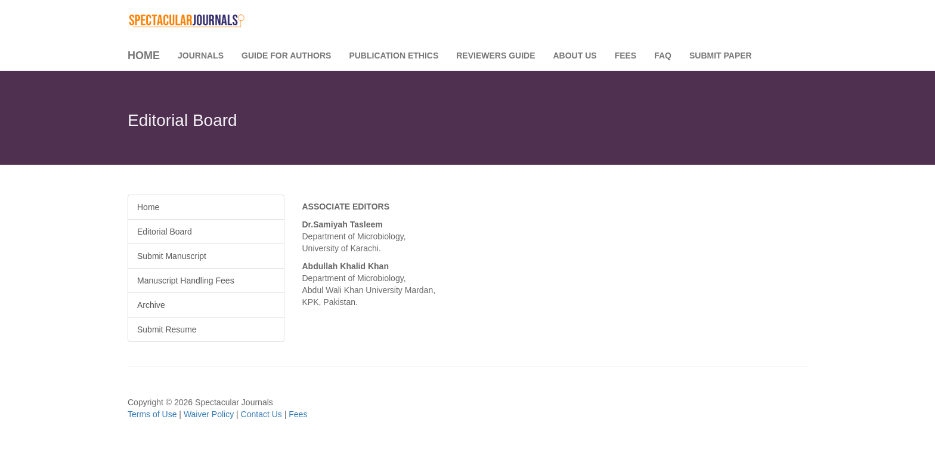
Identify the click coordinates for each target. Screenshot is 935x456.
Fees (626, 55)
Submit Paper (720, 55)
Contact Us (261, 414)
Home (144, 55)
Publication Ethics (393, 55)
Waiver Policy (209, 414)
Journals (201, 55)
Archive (151, 305)
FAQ (662, 55)
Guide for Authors (286, 55)
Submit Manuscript (171, 256)
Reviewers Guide (495, 55)
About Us (575, 55)
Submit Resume (167, 329)
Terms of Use (152, 414)
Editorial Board (164, 231)
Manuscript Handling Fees (185, 280)
